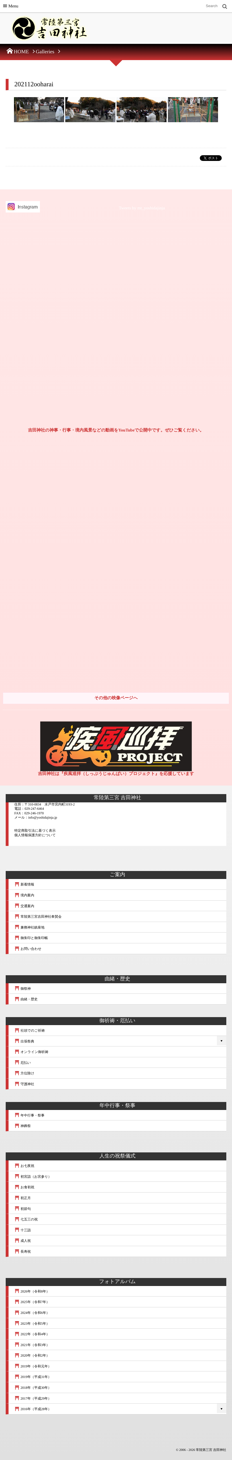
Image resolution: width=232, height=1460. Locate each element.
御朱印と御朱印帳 (31, 938)
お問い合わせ (27, 949)
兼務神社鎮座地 (29, 927)
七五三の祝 (26, 1219)
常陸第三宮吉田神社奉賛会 (38, 917)
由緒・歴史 (26, 999)
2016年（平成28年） (32, 1409)
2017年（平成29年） (32, 1398)
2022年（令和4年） (32, 1334)
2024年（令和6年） (32, 1313)
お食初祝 (24, 1187)
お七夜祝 (24, 1166)
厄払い (22, 1063)
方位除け (24, 1073)
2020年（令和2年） (32, 1355)
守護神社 (24, 1084)
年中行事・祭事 (29, 1115)
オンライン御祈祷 (31, 1052)
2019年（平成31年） (32, 1377)
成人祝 (22, 1241)
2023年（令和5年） (32, 1324)
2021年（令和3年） (32, 1345)
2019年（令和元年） (32, 1366)
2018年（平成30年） (32, 1388)
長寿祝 (22, 1252)
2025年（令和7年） (32, 1302)
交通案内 (24, 906)
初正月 (22, 1198)
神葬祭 (22, 1126)
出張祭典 (24, 1041)
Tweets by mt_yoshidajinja (142, 208)
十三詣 (22, 1230)
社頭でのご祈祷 (29, 1030)
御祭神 (22, 989)
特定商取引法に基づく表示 (35, 831)
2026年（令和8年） (32, 1291)
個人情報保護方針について (35, 835)
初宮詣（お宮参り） (32, 1177)
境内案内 (24, 895)
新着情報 (24, 884)
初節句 (22, 1209)
